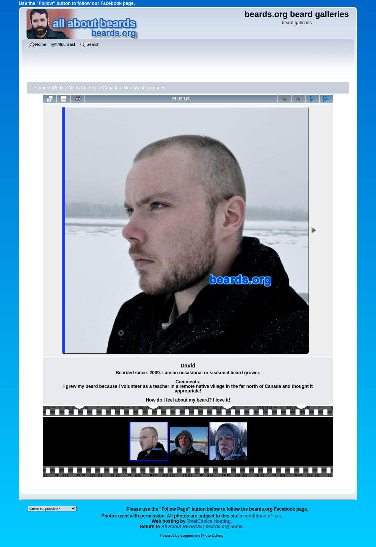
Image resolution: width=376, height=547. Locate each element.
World (57, 88)
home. (202, 526)
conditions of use (262, 516)
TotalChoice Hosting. (209, 521)
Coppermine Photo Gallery (202, 536)
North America (83, 88)
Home (40, 88)
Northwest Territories (145, 88)
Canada (111, 88)
